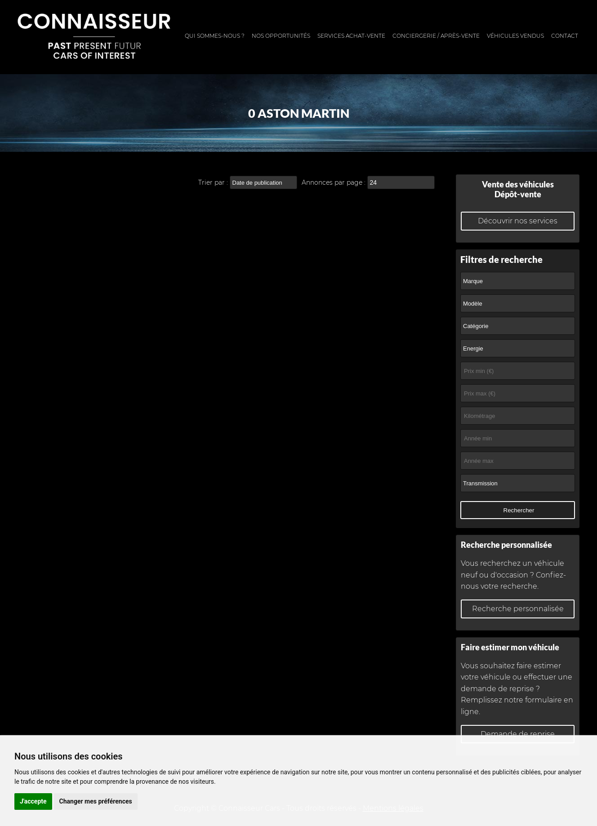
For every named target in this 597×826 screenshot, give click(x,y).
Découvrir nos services (517, 221)
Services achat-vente (351, 35)
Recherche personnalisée (518, 608)
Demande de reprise (518, 734)
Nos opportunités (281, 35)
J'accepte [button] (33, 801)
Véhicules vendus (515, 35)
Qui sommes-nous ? (215, 35)
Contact (564, 35)
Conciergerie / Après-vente (436, 35)
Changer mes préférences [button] (95, 801)
